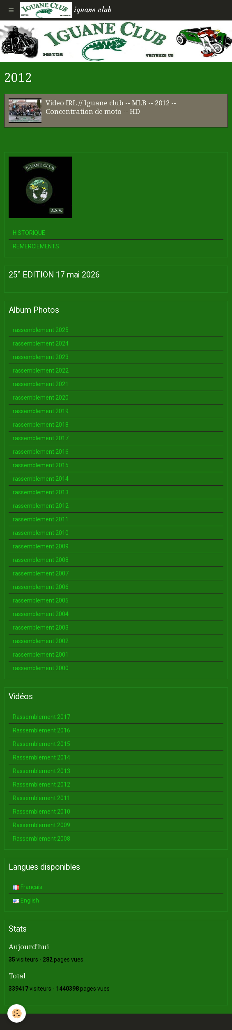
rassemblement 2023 (41, 357)
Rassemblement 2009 (41, 825)
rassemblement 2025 (41, 330)
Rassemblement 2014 (41, 757)
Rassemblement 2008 (41, 838)
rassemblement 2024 (41, 343)
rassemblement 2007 (41, 573)
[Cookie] (16, 1013)
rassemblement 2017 (41, 438)
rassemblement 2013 (41, 492)
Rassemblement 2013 (41, 771)
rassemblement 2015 (41, 465)
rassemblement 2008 (41, 560)
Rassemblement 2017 (41, 717)
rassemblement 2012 (41, 505)
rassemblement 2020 (41, 397)
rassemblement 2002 (41, 641)
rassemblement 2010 (41, 533)
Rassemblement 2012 (41, 784)
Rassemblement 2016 (41, 730)
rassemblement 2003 (41, 627)
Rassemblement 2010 (41, 811)
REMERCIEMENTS (36, 246)
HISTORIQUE (29, 233)
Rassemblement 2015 (41, 744)
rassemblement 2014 (41, 478)
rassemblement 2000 (41, 668)
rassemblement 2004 (41, 614)
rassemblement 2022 (41, 370)
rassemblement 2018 (41, 424)
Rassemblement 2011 (41, 798)
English (26, 900)
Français (27, 887)
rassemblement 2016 (41, 451)
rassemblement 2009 (41, 546)
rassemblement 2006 (41, 587)
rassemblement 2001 (41, 654)
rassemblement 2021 (41, 384)
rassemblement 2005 (41, 600)
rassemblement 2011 (41, 519)
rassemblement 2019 (41, 411)
